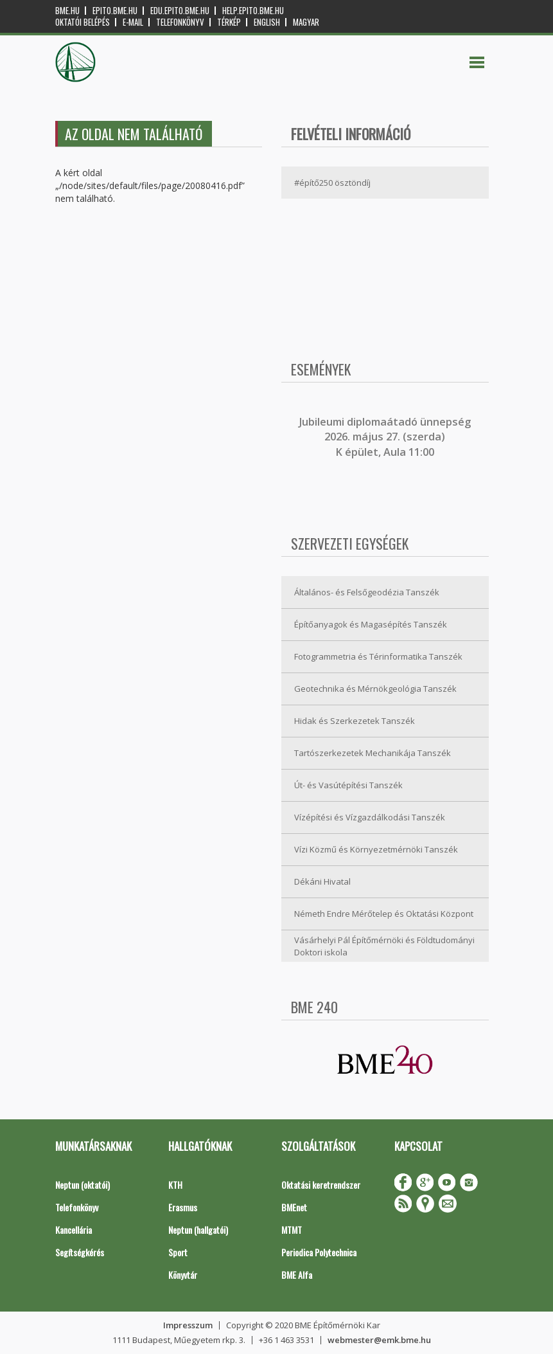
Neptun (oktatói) (82, 1184)
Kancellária (73, 1229)
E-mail (133, 22)
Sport (178, 1252)
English (267, 22)
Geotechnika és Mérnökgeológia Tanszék (375, 688)
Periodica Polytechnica (318, 1252)
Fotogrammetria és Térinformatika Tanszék (378, 656)
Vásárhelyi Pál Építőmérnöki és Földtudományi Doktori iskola (384, 946)
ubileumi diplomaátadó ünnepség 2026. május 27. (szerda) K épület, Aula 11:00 (386, 437)
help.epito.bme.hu (253, 10)
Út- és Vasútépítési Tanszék (348, 785)
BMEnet (294, 1207)
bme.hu (67, 10)
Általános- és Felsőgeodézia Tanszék (366, 592)
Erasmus (182, 1207)
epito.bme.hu (114, 10)
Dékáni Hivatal (322, 881)
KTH (175, 1184)
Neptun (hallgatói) (198, 1229)
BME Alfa (296, 1274)
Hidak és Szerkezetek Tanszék (354, 721)
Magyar (306, 22)
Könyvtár (182, 1274)
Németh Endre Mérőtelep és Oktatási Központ (383, 913)
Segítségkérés (79, 1252)
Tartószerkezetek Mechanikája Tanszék (372, 753)
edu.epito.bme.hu (179, 10)
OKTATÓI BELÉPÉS (82, 22)
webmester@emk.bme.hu (379, 1340)
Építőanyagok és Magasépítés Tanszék (370, 624)
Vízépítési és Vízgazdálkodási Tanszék (369, 817)
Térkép (229, 22)
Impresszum (188, 1325)
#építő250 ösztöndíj (332, 182)
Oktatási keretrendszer (320, 1184)
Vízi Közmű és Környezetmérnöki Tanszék (376, 849)
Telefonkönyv (180, 22)
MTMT (291, 1229)
